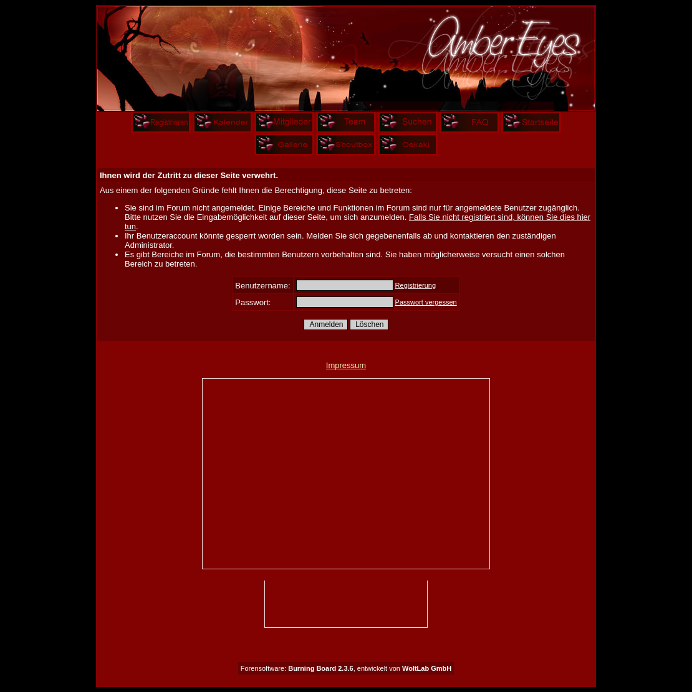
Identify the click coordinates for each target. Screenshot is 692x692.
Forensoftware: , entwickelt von (346, 668)
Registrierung (415, 285)
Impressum (346, 365)
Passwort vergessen (426, 302)
